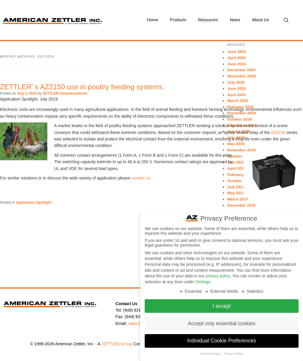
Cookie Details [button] (210, 350)
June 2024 (236, 64)
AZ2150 (278, 132)
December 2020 (241, 70)
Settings (202, 278)
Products (178, 19)
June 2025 (236, 51)
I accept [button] (221, 302)
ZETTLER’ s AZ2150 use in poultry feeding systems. (82, 87)
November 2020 (241, 76)
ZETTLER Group (116, 343)
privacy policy (217, 272)
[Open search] (286, 20)
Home (152, 19)
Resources (208, 19)
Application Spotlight (33, 202)
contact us (140, 178)
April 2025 (236, 58)
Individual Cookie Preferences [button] (221, 337)
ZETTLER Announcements (65, 93)
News (235, 19)
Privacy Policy (233, 350)
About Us (260, 19)
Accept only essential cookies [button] (222, 320)
